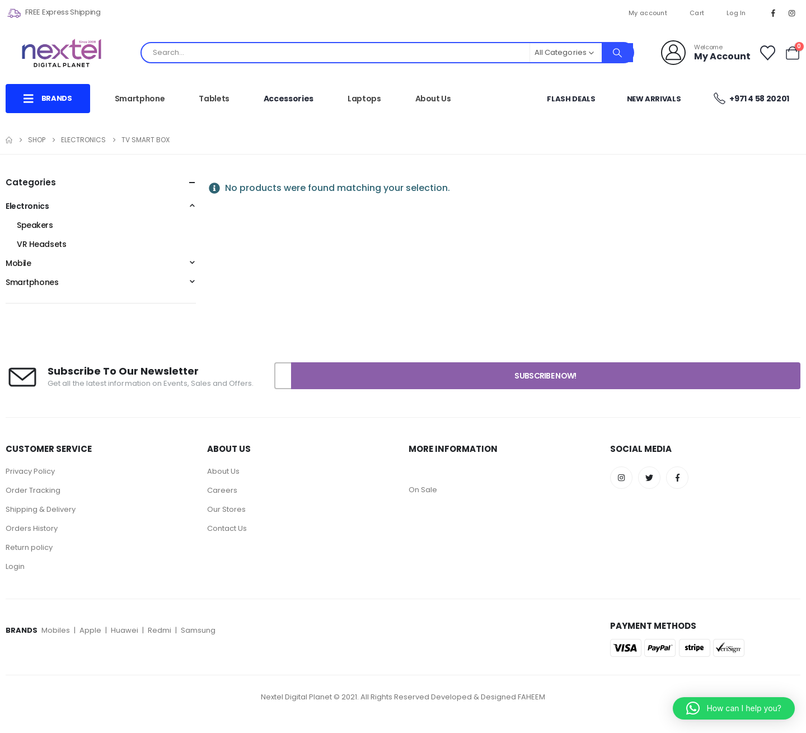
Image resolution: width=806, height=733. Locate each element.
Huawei (125, 630)
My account (648, 12)
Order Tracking (33, 490)
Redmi (159, 630)
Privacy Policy (31, 471)
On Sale (423, 489)
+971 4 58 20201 (750, 98)
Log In (736, 12)
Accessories (288, 98)
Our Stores (226, 509)
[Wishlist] (767, 52)
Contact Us (227, 528)
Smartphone (140, 98)
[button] (734, 708)
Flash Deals (571, 99)
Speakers (35, 225)
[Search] (617, 52)
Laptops (364, 98)
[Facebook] (773, 13)
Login (15, 566)
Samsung (198, 630)
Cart (697, 12)
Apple (90, 630)
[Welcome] (706, 52)
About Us (433, 98)
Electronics (27, 206)
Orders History (32, 528)
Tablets (214, 98)
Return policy (29, 547)
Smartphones (32, 282)
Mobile (18, 263)
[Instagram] (792, 13)
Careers (222, 490)
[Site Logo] (62, 53)
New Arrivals (654, 99)
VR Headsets (41, 244)
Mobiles (56, 630)
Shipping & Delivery (41, 509)
